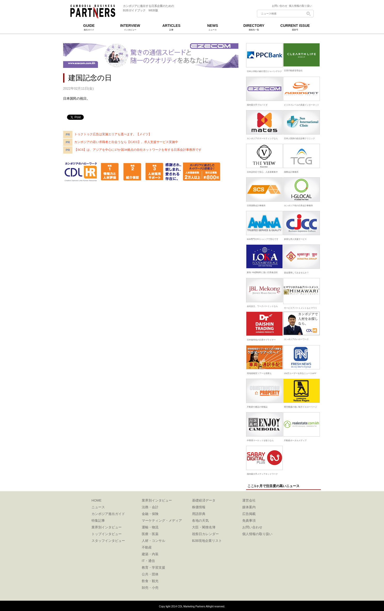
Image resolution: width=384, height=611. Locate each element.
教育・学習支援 (153, 567)
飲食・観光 (150, 581)
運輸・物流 (150, 527)
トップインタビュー (106, 534)
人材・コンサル (153, 541)
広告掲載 (249, 514)
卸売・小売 (150, 588)
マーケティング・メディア (162, 520)
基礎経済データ (203, 500)
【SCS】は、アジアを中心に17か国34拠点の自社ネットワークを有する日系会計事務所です (138, 149)
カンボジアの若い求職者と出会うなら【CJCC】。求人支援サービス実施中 (126, 142)
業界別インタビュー (106, 527)
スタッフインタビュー (108, 541)
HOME (96, 500)
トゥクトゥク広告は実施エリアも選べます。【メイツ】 (113, 134)
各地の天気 (200, 520)
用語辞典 (198, 514)
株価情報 (198, 507)
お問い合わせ (280, 5)
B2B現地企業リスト (207, 541)
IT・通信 (148, 561)
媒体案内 (249, 507)
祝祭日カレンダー (205, 534)
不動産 (147, 547)
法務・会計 (150, 507)
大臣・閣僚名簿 (203, 527)
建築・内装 (150, 554)
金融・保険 (150, 514)
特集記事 (98, 520)
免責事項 (249, 520)
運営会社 (249, 500)
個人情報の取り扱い (300, 5)
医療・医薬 (150, 534)
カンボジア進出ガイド (108, 514)
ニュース (98, 507)
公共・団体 (150, 574)
